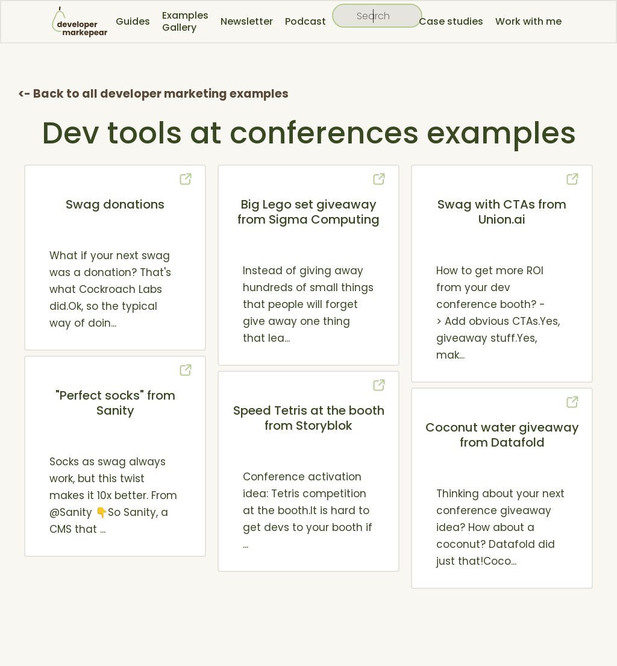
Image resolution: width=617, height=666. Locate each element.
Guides (133, 21)
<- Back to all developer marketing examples (153, 94)
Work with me (528, 21)
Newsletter (247, 21)
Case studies (451, 21)
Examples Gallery (185, 21)
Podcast (305, 21)
